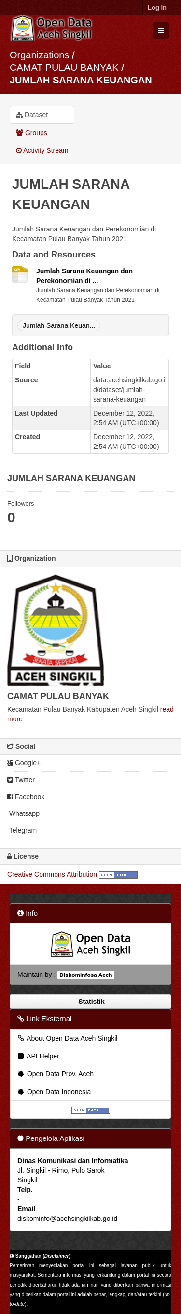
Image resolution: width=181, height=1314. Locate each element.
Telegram (22, 830)
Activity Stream (42, 150)
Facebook (25, 796)
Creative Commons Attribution (52, 874)
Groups (31, 132)
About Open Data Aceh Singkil (66, 1038)
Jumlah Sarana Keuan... (59, 325)
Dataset (32, 115)
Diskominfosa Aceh (85, 975)
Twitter (21, 780)
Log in (157, 7)
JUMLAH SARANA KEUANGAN (81, 80)
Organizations (39, 55)
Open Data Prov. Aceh (55, 1074)
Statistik (90, 1001)
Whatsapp (23, 813)
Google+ (24, 763)
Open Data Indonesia (53, 1092)
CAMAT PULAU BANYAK (65, 67)
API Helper (37, 1056)
